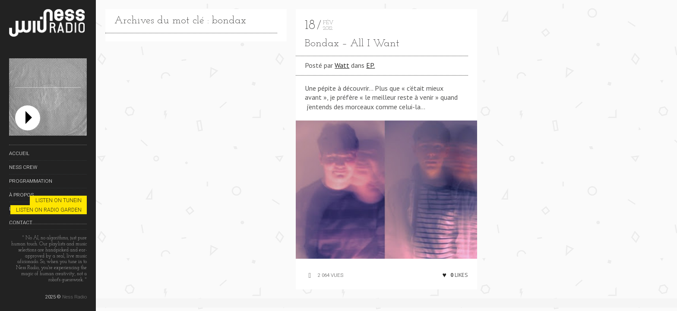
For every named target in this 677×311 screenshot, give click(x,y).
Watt (342, 65)
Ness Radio (74, 297)
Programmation (30, 181)
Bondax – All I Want (352, 43)
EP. (370, 65)
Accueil (19, 153)
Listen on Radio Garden (49, 209)
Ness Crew (23, 167)
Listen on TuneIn (58, 200)
